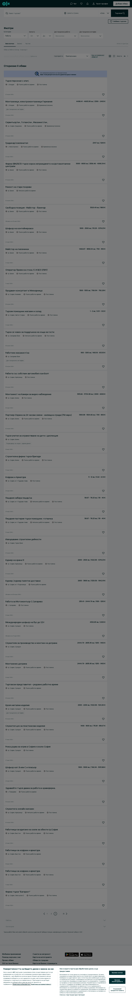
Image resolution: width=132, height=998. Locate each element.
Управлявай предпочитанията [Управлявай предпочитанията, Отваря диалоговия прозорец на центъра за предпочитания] (117, 989)
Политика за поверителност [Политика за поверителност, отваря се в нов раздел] (41, 984)
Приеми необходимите (117, 980)
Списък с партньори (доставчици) (72, 995)
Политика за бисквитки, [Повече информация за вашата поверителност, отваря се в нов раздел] (21, 984)
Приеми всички (117, 973)
